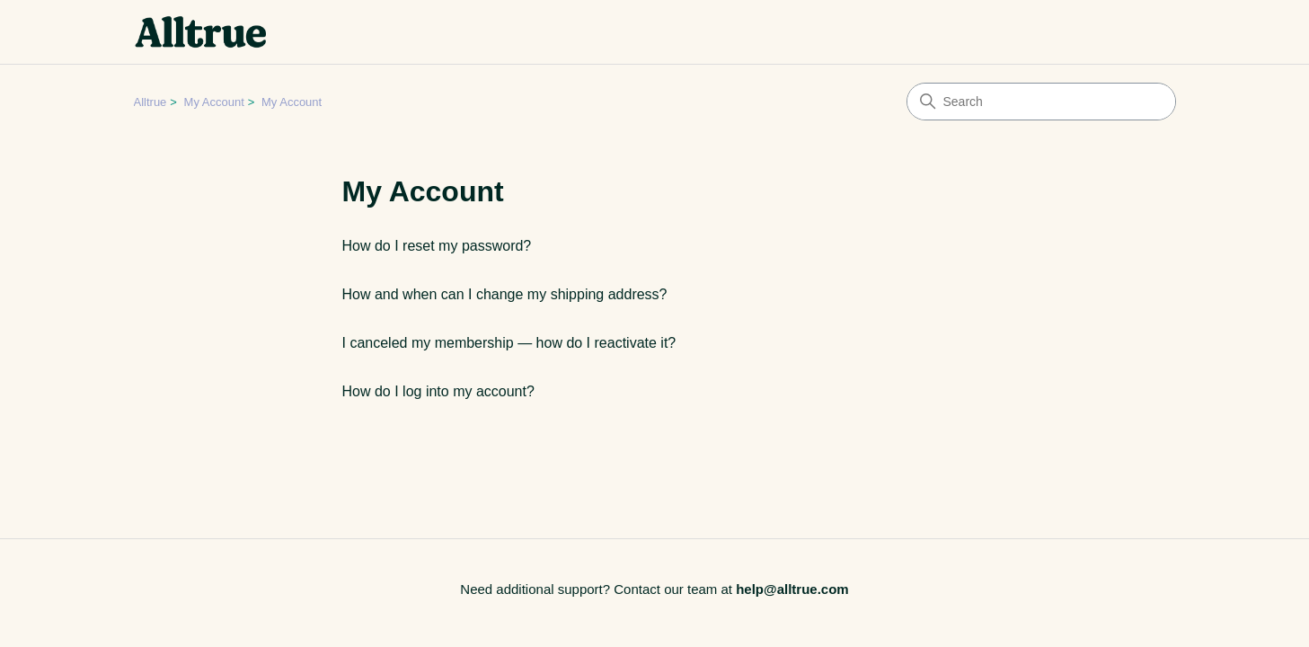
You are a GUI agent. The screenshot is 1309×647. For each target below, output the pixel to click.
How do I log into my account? (438, 391)
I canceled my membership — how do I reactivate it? (509, 342)
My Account (214, 102)
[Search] (1041, 102)
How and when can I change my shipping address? (505, 294)
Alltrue (150, 102)
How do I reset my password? (437, 245)
